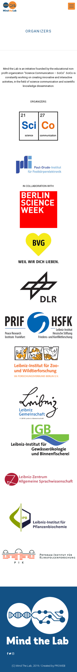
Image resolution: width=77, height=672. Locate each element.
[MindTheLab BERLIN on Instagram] (13, 653)
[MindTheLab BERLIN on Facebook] (8, 653)
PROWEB (60, 665)
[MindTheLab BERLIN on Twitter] (10, 653)
